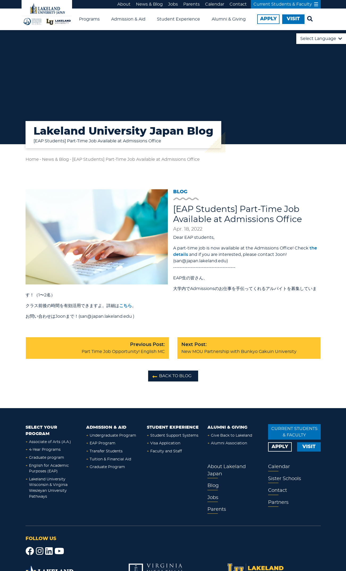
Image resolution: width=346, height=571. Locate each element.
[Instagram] (39, 551)
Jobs (173, 4)
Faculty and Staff (166, 451)
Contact (238, 4)
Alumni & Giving (229, 19)
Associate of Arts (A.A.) (50, 442)
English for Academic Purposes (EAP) (49, 468)
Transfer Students (106, 451)
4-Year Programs (45, 450)
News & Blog (149, 4)
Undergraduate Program (113, 435)
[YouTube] (59, 551)
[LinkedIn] (49, 551)
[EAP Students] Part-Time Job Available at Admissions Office (136, 159)
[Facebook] (30, 551)
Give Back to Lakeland (231, 435)
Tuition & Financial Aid (110, 459)
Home (32, 159)
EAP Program (102, 443)
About (124, 4)
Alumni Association (229, 443)
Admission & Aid (128, 19)
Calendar (214, 4)
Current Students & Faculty (285, 4)
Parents (191, 4)
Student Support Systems (174, 435)
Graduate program (46, 458)
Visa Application (165, 443)
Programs (89, 19)
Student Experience (178, 19)
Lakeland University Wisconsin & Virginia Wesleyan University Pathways (48, 487)
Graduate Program (107, 467)
